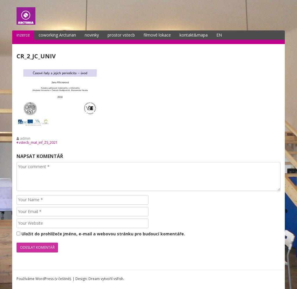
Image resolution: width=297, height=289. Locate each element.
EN (219, 35)
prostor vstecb (121, 35)
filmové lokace (157, 35)
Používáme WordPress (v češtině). (44, 278)
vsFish (118, 278)
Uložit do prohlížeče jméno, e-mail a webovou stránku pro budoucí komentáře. (103, 234)
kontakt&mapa (194, 35)
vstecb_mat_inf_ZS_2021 (37, 142)
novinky (92, 35)
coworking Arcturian (57, 35)
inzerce (23, 35)
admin (25, 138)
